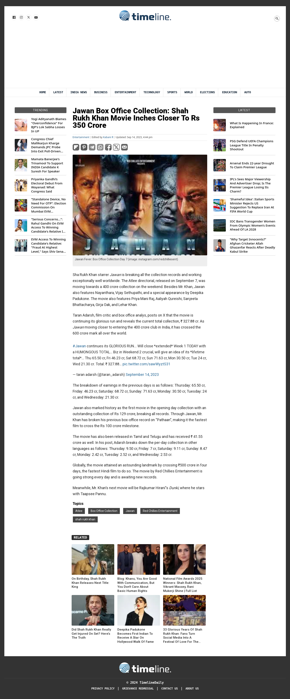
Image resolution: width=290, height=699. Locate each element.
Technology (151, 92)
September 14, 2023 (142, 374)
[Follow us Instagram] (21, 17)
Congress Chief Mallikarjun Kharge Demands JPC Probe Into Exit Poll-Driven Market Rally (46, 145)
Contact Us (169, 688)
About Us (192, 688)
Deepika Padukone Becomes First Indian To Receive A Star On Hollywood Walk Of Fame (135, 636)
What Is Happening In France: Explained (252, 125)
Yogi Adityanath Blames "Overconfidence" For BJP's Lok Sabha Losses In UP (48, 125)
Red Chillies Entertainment (160, 511)
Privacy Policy (102, 688)
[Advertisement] (145, 57)
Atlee (78, 511)
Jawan (130, 511)
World (188, 92)
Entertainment (125, 92)
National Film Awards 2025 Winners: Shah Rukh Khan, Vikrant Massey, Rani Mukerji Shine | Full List (182, 585)
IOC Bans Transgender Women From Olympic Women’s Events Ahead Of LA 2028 (253, 225)
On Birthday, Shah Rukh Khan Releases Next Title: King (90, 583)
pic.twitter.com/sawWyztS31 (146, 364)
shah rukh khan (85, 519)
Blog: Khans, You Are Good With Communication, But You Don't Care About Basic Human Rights (137, 585)
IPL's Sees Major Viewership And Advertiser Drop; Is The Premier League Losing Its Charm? (250, 185)
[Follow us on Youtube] (35, 17)
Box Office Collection (104, 511)
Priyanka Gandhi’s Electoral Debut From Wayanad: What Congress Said (47, 185)
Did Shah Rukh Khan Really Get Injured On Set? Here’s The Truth (91, 633)
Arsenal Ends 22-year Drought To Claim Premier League (252, 165)
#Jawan (79, 346)
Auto (247, 92)
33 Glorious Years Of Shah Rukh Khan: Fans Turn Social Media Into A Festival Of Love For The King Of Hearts (182, 636)
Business (100, 92)
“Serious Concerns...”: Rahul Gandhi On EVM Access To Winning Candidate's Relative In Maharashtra (48, 225)
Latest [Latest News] (58, 92)
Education (229, 92)
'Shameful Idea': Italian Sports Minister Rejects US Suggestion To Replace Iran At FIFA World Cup (252, 205)
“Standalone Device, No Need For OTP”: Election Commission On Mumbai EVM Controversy (48, 205)
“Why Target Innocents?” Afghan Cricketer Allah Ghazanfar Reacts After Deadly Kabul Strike (252, 245)
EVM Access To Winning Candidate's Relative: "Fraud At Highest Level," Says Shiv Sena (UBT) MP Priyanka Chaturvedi (48, 245)
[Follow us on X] (28, 17)
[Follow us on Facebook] (14, 17)
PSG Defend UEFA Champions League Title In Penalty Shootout (251, 145)
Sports (172, 92)
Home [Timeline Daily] (42, 92)
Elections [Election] (207, 92)
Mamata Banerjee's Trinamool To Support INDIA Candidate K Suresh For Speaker (47, 165)
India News (78, 92)
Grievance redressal (138, 688)
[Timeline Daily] (145, 667)
